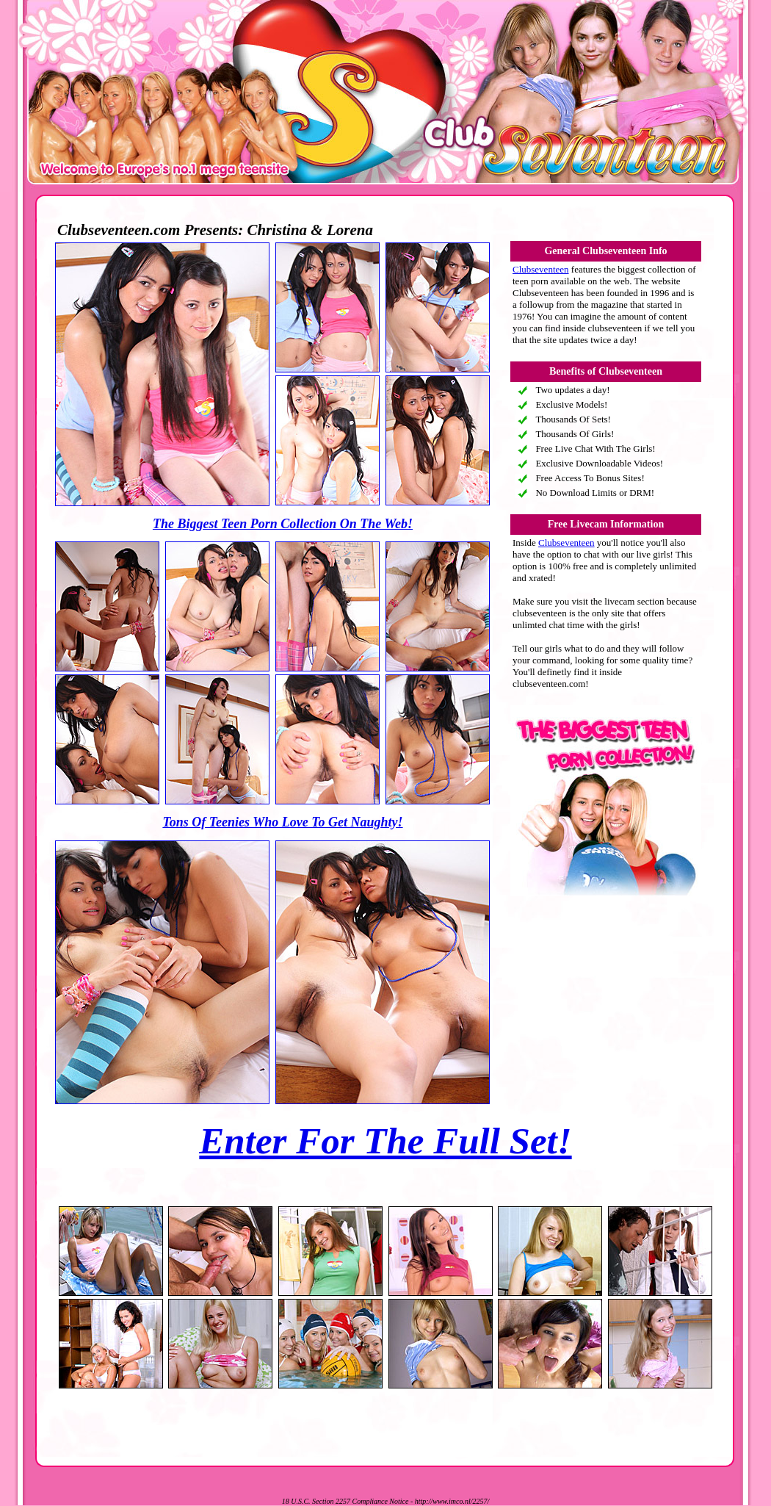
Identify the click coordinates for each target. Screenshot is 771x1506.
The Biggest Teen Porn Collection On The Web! (283, 523)
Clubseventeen (541, 269)
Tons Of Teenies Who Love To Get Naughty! (282, 822)
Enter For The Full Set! (385, 1140)
